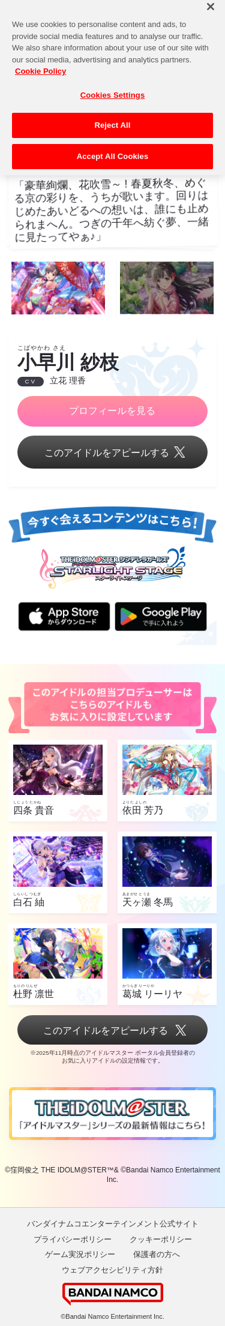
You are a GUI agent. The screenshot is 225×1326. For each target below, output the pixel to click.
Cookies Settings (112, 85)
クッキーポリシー (161, 1239)
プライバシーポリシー (73, 1239)
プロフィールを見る (112, 411)
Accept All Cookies (113, 146)
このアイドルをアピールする (112, 453)
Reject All (112, 115)
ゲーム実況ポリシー (80, 1254)
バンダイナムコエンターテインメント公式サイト (113, 1224)
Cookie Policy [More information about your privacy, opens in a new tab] (40, 61)
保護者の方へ (156, 1254)
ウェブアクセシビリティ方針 (112, 1270)
